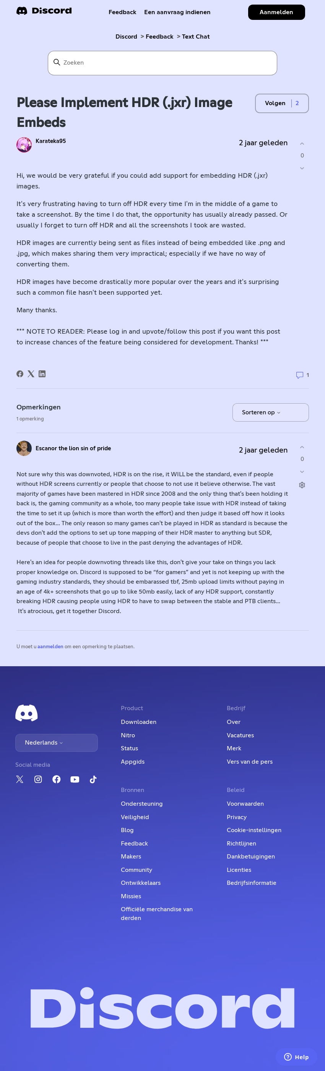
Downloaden (138, 722)
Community (136, 870)
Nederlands (44, 743)
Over (233, 722)
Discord (126, 37)
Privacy (237, 817)
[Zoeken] (162, 63)
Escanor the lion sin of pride (73, 448)
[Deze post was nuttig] (302, 144)
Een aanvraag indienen (177, 12)
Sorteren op (261, 412)
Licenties (239, 870)
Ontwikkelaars (141, 883)
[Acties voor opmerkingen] (302, 485)
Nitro (128, 735)
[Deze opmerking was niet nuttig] (302, 471)
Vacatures (240, 735)
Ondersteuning (142, 804)
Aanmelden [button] (276, 12)
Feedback (122, 12)
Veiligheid (135, 817)
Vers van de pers (250, 762)
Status (129, 748)
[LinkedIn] (42, 373)
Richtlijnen (241, 844)
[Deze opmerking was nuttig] (302, 447)
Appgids (133, 762)
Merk (234, 748)
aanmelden (50, 646)
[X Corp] (31, 373)
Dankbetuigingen (251, 857)
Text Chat (196, 37)
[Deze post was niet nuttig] (302, 168)
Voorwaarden (245, 804)
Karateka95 (51, 141)
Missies (131, 896)
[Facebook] (19, 373)
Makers (131, 857)
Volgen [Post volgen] (275, 103)
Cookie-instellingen (254, 830)
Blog (127, 830)
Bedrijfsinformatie (251, 883)
